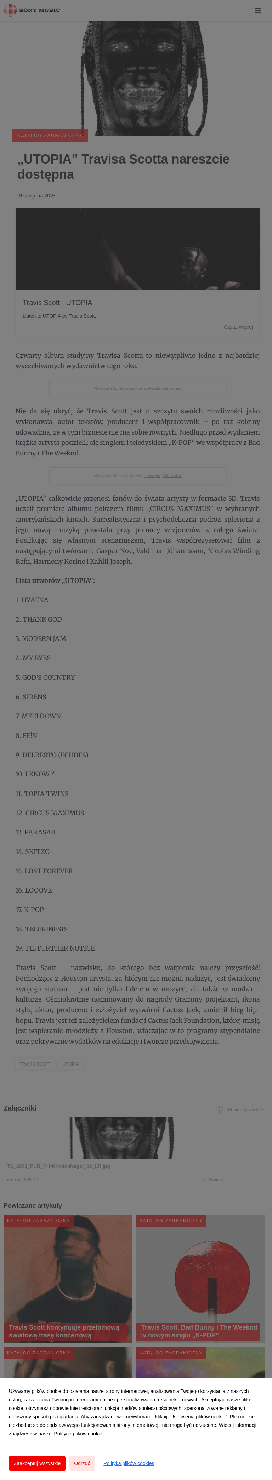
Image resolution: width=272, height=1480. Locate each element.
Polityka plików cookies (128, 1463)
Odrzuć (82, 1463)
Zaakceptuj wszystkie (37, 1463)
